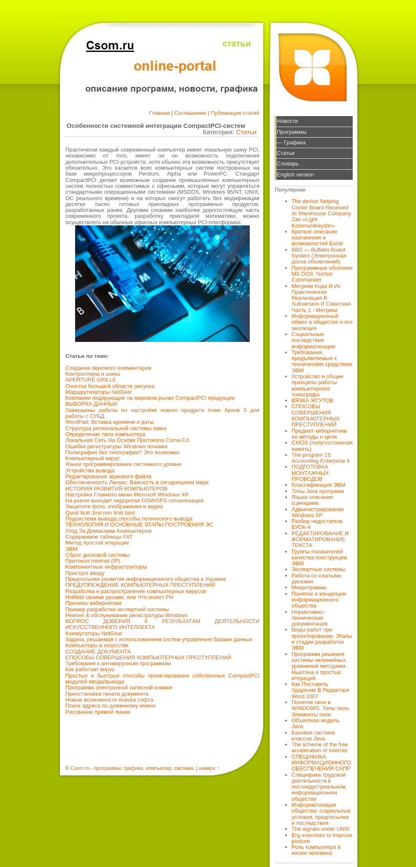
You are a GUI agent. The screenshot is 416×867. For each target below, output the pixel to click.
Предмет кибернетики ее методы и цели (319, 434)
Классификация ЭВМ (319, 485)
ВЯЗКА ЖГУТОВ (312, 400)
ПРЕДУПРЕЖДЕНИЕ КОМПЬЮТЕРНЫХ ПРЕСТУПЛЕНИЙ (140, 585)
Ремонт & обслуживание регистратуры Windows (126, 615)
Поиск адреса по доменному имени (110, 705)
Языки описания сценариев (312, 500)
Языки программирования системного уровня (123, 464)
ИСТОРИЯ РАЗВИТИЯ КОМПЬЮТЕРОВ (116, 488)
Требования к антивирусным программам (118, 663)
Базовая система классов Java (313, 735)
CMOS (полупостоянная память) (322, 445)
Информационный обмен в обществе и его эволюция (322, 322)
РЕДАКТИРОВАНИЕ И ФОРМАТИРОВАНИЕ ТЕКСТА (320, 539)
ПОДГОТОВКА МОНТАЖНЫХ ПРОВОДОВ (310, 472)
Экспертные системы (319, 569)
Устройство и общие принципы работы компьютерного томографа (317, 385)
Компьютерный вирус (92, 458)
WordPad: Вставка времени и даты (109, 422)
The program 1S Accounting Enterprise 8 (321, 458)
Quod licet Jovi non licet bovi (100, 512)
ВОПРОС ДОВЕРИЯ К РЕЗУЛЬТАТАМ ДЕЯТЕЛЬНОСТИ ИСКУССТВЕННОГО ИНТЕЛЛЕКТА (162, 624)
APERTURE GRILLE (90, 380)
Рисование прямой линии (97, 712)
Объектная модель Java (316, 723)
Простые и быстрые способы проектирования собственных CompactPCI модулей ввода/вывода (162, 678)
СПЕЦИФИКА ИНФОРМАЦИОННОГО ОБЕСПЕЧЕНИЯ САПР (321, 762)
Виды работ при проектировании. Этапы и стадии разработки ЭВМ (322, 638)
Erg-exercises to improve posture (322, 838)
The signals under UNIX (321, 829)
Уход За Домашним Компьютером (108, 531)
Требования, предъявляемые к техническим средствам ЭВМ (322, 361)
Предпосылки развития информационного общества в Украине (145, 579)
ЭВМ (71, 549)
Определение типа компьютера (105, 434)
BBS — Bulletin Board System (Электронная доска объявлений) (319, 256)
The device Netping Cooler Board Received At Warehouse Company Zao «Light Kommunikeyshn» (321, 213)
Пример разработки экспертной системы (117, 609)
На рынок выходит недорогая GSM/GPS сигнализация (134, 500)
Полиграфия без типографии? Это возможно (122, 452)
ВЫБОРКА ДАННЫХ (91, 404)
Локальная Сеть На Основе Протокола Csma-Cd (127, 440)
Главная (159, 113)
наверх (207, 768)
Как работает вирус (89, 669)
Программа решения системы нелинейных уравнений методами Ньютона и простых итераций (319, 666)
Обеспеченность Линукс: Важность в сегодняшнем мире (137, 482)
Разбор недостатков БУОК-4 (317, 524)
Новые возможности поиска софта (109, 699)
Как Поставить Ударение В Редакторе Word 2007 (320, 690)
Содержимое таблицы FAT (98, 537)
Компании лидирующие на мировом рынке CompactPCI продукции (150, 398)
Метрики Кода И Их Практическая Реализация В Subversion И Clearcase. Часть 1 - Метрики (322, 298)
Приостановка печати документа (107, 694)
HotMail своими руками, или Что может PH (119, 597)
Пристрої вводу (85, 573)
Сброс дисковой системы (97, 555)
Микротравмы (309, 587)
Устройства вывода (89, 470)
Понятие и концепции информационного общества (319, 600)
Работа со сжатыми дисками (316, 578)
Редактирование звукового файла (108, 476)
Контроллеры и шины (92, 374)
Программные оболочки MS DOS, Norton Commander (322, 274)
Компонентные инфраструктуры (106, 567)
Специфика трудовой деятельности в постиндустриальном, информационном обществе (319, 787)
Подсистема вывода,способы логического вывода (128, 518)
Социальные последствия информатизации (313, 340)
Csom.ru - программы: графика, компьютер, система (131, 768)
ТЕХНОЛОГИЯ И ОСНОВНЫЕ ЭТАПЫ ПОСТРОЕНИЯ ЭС (139, 524)
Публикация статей (235, 113)
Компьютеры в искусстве (97, 645)
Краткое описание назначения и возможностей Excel (317, 237)
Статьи (246, 131)
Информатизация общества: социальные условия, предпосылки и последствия (321, 814)
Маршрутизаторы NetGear (98, 392)
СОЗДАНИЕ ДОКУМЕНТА (98, 651)
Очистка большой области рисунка (109, 386)
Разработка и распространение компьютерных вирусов (135, 591)
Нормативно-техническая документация (309, 618)
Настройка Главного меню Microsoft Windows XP (127, 494)
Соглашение (190, 113)
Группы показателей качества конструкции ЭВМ (319, 557)
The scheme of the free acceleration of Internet (320, 747)
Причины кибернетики (93, 603)
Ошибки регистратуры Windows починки (116, 446)
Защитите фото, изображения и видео (114, 506)
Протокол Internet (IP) (92, 561)
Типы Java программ (318, 491)
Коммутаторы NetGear (93, 633)
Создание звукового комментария (108, 368)
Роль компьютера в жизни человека (316, 850)
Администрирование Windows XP (318, 512)
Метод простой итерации (97, 542)
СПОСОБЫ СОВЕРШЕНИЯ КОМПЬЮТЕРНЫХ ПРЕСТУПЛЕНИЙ (148, 657)
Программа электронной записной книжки (118, 687)
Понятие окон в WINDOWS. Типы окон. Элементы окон (321, 708)
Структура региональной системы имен (115, 428)
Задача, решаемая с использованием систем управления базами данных (158, 639)
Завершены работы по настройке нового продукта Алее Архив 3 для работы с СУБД (162, 413)
